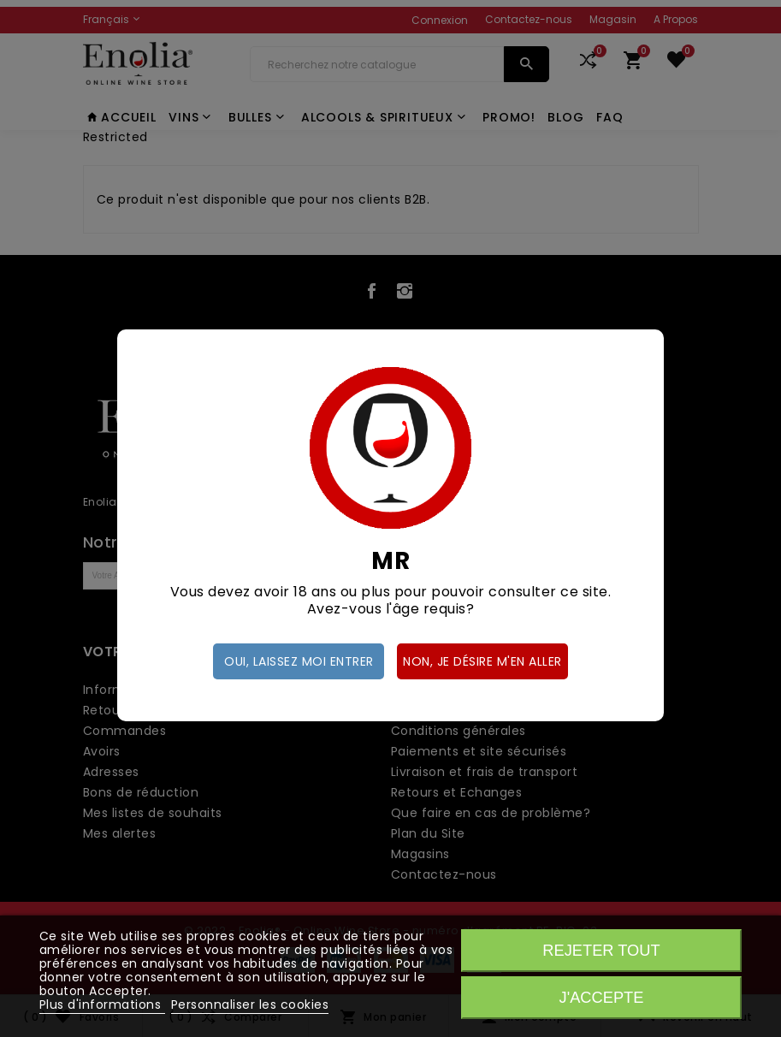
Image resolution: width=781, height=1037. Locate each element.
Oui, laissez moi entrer (299, 661)
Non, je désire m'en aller (482, 661)
